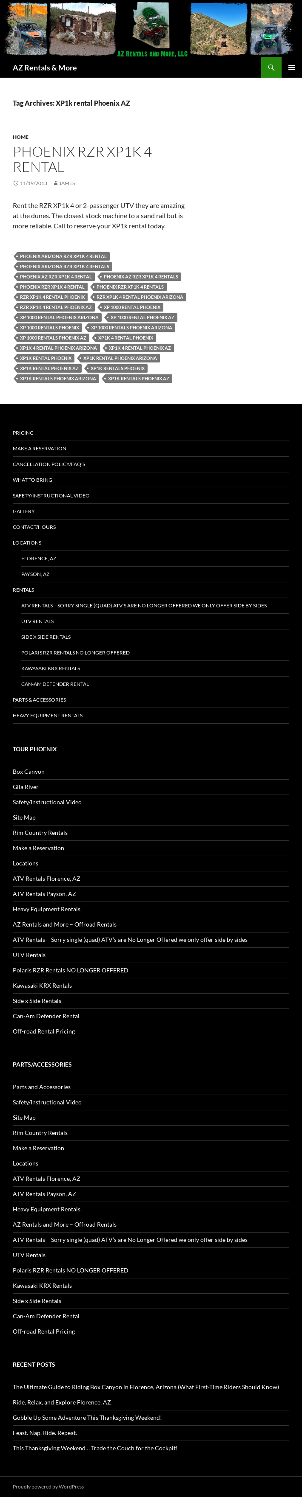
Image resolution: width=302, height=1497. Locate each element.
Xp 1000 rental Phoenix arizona (59, 317)
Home (20, 137)
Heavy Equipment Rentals (48, 715)
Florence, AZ (38, 558)
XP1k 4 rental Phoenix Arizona (58, 348)
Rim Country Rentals (40, 832)
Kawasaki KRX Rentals (50, 668)
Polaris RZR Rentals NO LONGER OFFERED (75, 652)
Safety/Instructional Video (51, 495)
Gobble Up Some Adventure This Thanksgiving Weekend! (87, 1417)
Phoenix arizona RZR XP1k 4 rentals (64, 266)
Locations (27, 542)
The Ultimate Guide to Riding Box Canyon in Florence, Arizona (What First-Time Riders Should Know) (146, 1386)
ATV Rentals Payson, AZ (44, 893)
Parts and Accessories (42, 1086)
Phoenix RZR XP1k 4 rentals (130, 286)
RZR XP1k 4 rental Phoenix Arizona (140, 297)
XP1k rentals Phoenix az (138, 378)
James (67, 183)
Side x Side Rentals (46, 637)
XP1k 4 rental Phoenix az (140, 348)
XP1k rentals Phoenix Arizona (58, 378)
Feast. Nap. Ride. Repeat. (45, 1432)
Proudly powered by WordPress (48, 1486)
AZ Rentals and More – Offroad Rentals (65, 924)
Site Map (24, 817)
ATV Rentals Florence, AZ (46, 878)
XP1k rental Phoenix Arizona (120, 358)
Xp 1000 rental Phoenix (132, 307)
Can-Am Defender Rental (55, 684)
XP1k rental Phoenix (45, 358)
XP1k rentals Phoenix (118, 368)
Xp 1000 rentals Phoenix (49, 327)
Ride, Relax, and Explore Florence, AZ (62, 1402)
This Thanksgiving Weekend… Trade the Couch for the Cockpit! (95, 1448)
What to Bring (32, 480)
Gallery (24, 511)
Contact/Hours (34, 527)
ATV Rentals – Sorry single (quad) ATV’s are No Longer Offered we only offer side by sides (144, 605)
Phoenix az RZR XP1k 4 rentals (141, 276)
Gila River (26, 786)
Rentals (23, 590)
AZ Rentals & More (45, 67)
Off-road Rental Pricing (44, 1031)
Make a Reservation (39, 448)
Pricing (23, 433)
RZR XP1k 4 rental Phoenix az (56, 307)
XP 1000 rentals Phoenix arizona (131, 327)
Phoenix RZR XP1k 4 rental (82, 159)
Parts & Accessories (39, 700)
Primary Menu (292, 67)
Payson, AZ (35, 574)
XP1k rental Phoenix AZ (49, 368)
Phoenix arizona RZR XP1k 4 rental (63, 256)
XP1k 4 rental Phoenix (125, 337)
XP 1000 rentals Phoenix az (53, 337)
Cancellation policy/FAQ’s (49, 464)
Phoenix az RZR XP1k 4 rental (56, 276)
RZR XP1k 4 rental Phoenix (52, 297)
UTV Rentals (37, 621)
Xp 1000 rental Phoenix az (142, 317)
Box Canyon (29, 771)
